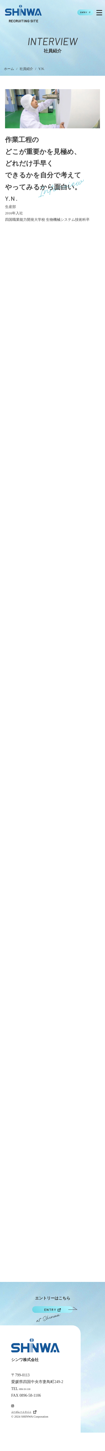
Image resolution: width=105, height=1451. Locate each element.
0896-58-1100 (29, 1399)
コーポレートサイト (31, 1430)
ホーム (9, 69)
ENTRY (73, 12)
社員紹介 (26, 69)
